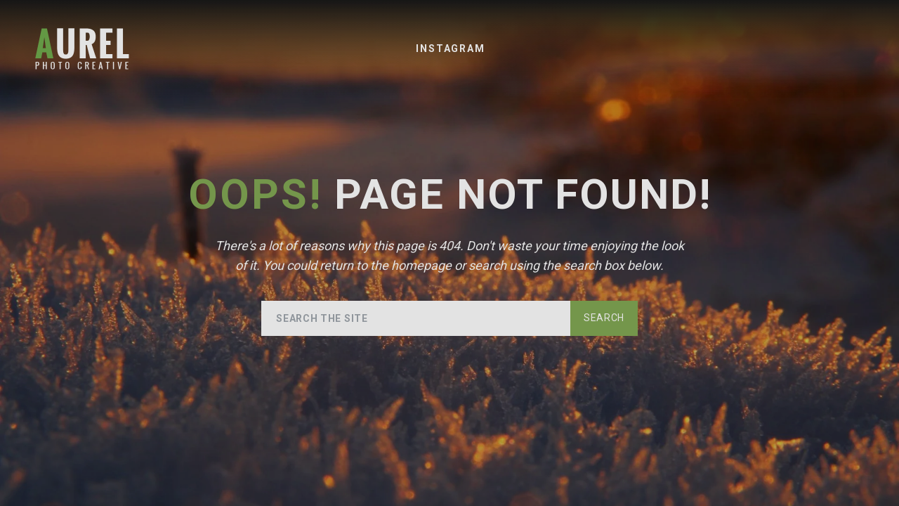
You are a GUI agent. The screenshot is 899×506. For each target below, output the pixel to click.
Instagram (450, 48)
